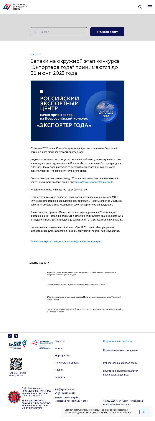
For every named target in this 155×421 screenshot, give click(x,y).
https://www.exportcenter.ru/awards (94, 184)
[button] (140, 6)
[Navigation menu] (150, 6)
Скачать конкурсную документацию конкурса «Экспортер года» (66, 243)
